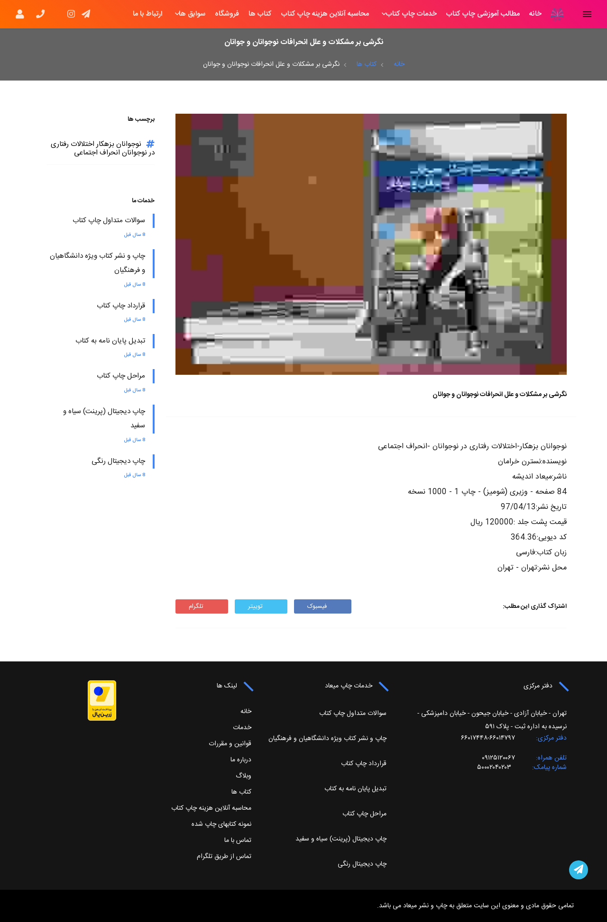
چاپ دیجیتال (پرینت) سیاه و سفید (340, 839)
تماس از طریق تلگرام (224, 856)
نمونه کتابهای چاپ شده (221, 824)
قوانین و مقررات (230, 744)
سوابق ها (192, 14)
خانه (535, 14)
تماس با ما (237, 840)
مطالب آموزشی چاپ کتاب (483, 14)
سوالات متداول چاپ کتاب (109, 220)
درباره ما (240, 760)
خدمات (242, 727)
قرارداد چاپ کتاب (121, 306)
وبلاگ (243, 776)
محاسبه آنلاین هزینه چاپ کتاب (325, 14)
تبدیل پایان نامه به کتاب (110, 341)
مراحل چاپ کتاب (121, 376)
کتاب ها (260, 14)
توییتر (261, 606)
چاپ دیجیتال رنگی (118, 461)
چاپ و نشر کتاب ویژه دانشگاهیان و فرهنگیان (327, 738)
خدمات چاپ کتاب (411, 14)
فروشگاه (227, 14)
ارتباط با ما (147, 14)
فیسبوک (322, 606)
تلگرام (202, 606)
